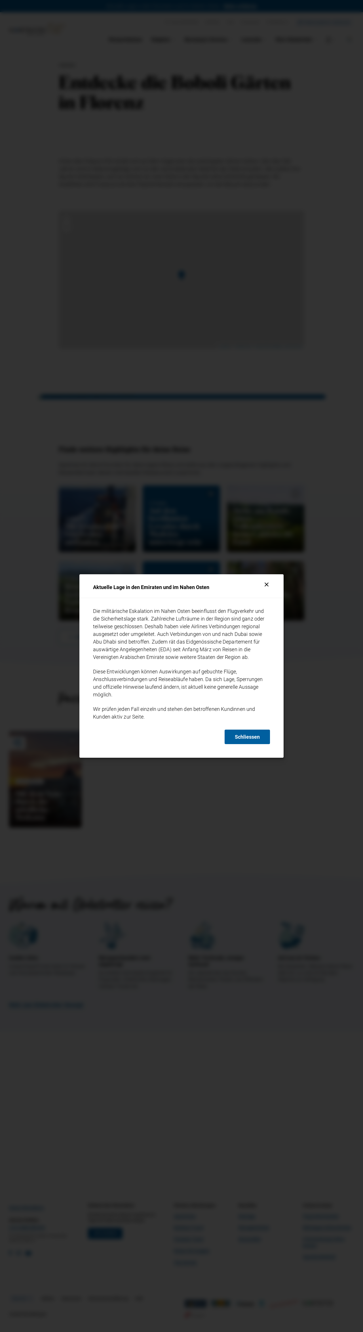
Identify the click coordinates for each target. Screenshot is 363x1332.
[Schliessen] (266, 584)
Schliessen (247, 737)
